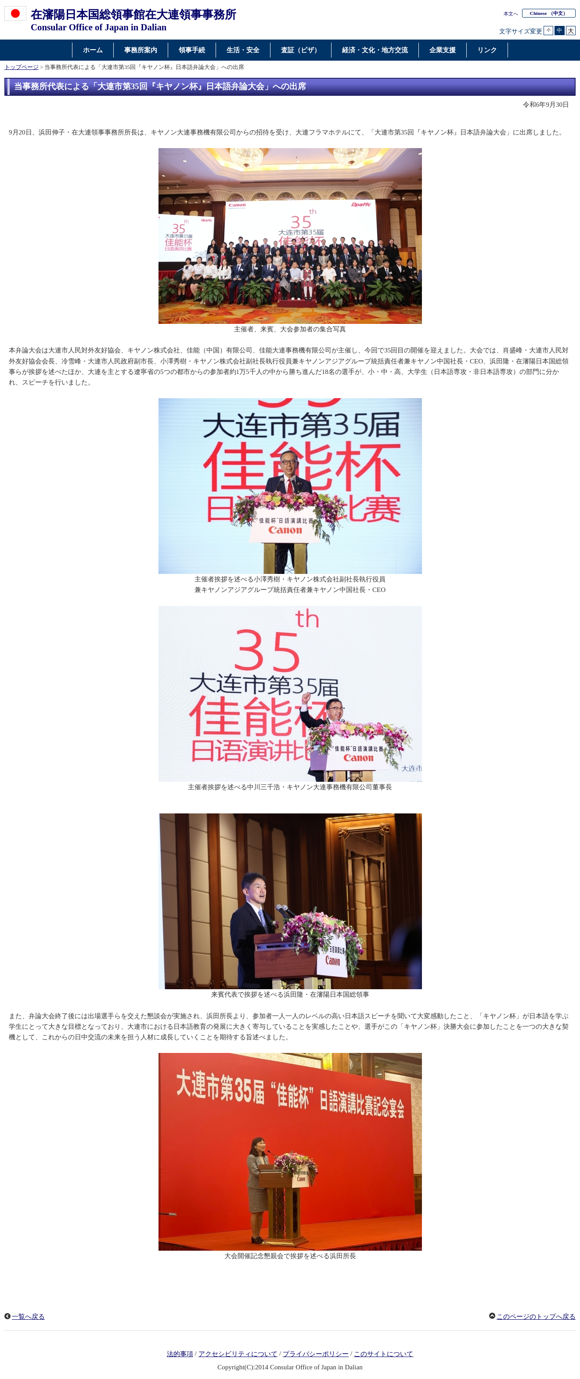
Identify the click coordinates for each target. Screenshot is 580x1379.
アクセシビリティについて (237, 1353)
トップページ (21, 67)
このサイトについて (383, 1353)
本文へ (511, 13)
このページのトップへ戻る (536, 1316)
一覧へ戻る (28, 1316)
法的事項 (180, 1353)
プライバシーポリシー (316, 1353)
